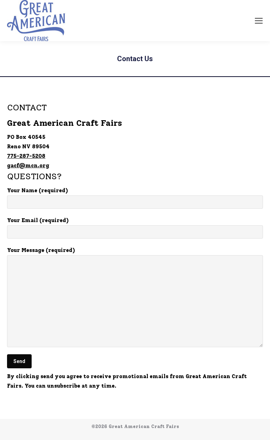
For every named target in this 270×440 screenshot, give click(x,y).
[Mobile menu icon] (259, 21)
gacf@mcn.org (28, 165)
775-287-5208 (26, 156)
